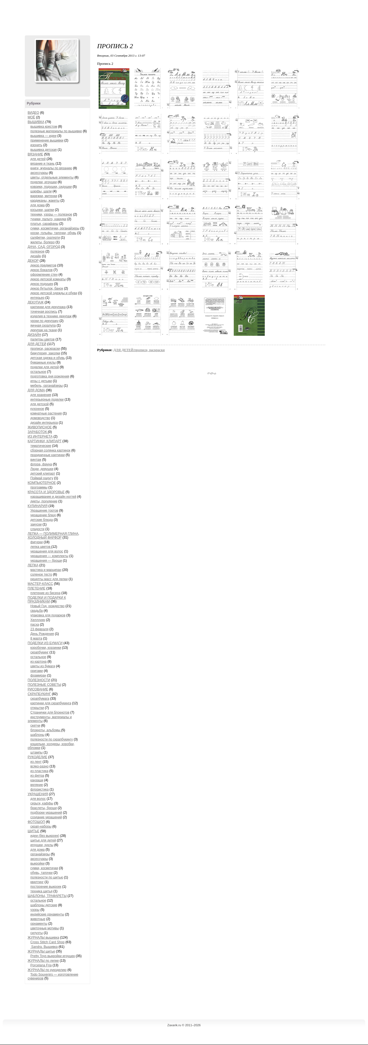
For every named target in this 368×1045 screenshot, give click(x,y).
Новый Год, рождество (48, 606)
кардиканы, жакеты (45, 200)
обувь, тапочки (42, 873)
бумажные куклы (43, 362)
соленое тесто (41, 574)
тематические (41, 446)
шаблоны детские (44, 905)
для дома (38, 205)
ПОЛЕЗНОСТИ (39, 680)
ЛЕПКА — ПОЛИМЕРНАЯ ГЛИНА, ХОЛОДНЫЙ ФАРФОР (54, 535)
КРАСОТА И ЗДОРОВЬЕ (46, 492)
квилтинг (37, 882)
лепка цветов (41, 547)
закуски (36, 524)
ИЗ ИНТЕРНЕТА (40, 436)
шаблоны (38, 735)
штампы (37, 752)
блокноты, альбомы (46, 730)
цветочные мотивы (45, 928)
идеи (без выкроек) (45, 836)
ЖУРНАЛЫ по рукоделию (47, 970)
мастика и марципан (46, 570)
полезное (38, 251)
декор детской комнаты (48, 279)
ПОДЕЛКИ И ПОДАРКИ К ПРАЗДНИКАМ (47, 599)
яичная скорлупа (43, 325)
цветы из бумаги (43, 666)
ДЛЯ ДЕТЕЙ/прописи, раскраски (139, 350)
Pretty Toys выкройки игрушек (53, 956)
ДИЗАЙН (34, 335)
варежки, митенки (44, 196)
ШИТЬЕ (33, 831)
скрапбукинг (40, 652)
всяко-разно (40, 766)
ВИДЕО (33, 113)
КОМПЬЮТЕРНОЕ (42, 483)
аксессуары (39, 173)
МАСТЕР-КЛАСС (40, 584)
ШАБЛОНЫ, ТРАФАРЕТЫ (47, 896)
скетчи (35, 725)
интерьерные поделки (47, 399)
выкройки (38, 863)
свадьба (37, 611)
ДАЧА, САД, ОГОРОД (44, 247)
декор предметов (43, 265)
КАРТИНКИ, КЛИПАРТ (45, 441)
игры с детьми (41, 381)
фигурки (37, 542)
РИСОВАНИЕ (38, 689)
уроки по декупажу (45, 321)
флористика (40, 789)
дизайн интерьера (44, 423)
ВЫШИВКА (36, 122)
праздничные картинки (48, 455)
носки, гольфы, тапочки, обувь (54, 233)
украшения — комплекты (49, 556)
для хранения (41, 395)
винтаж (36, 460)
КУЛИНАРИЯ (38, 506)
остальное (38, 372)
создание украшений (46, 817)
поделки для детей (45, 367)
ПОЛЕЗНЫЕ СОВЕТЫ (44, 685)
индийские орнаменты (47, 914)
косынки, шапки (42, 210)
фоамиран (38, 675)
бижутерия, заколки (45, 353)
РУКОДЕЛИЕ (37, 757)
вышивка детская (44, 150)
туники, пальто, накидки (48, 219)
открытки (37, 708)
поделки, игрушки (44, 182)
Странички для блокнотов (50, 712)
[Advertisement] (184, 16)
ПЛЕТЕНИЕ (36, 588)
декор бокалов (42, 270)
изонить (36, 145)
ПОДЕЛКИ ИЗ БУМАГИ (45, 643)
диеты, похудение (44, 501)
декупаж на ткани (44, 330)
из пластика (39, 771)
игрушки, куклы (42, 845)
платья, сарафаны (45, 224)
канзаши (37, 780)
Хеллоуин (38, 620)
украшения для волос (47, 551)
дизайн (36, 256)
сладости (38, 529)
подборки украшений (46, 813)
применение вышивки (47, 140)
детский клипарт (43, 473)
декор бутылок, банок (47, 288)
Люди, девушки (42, 469)
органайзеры (40, 854)
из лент (36, 762)
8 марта (36, 638)
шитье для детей (43, 840)
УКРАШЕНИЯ (38, 794)
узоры (35, 910)
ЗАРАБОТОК (38, 432)
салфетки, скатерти (45, 237)
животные (38, 919)
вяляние (37, 785)
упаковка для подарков (48, 615)
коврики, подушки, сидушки (51, 187)
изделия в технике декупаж (51, 316)
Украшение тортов (44, 510)
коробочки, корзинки (46, 648)
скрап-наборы (41, 826)
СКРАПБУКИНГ (39, 694)
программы (39, 487)
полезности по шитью (47, 877)
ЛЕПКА (33, 565)
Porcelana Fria (41, 965)
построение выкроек (46, 887)
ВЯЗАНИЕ (35, 154)
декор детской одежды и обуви (54, 293)
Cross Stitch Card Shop (48, 942)
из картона (39, 661)
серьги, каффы (42, 803)
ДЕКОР (33, 261)
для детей (38, 159)
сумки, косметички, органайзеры (55, 228)
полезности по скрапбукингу (52, 739)
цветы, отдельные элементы (52, 177)
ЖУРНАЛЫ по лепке (43, 961)
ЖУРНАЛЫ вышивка (43, 937)
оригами (37, 671)
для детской (40, 404)
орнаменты (39, 924)
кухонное (37, 409)
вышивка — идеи (44, 136)
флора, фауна (41, 464)
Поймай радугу (42, 478)
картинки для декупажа (48, 307)
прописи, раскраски (45, 349)
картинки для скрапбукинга (51, 703)
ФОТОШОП (36, 822)
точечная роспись (44, 312)
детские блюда (42, 520)
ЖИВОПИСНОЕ (40, 427)
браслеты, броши (44, 808)
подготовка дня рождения (50, 376)
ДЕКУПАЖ (36, 302)
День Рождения (42, 634)
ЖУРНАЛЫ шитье (41, 951)
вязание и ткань (43, 163)
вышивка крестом (44, 126)
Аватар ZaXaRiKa (56, 60)
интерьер (38, 298)
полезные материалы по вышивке (56, 131)
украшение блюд (43, 515)
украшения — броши (46, 561)
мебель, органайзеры (47, 386)
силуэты (37, 933)
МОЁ (31, 117)
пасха (35, 624)
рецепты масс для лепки (49, 579)
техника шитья (42, 891)
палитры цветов (43, 339)
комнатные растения (46, 413)
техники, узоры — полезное (51, 214)
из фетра (37, 775)
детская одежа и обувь (48, 358)
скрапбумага (40, 698)
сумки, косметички (44, 868)
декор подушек (42, 284)
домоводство (40, 418)
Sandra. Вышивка (44, 947)
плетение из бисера (45, 593)
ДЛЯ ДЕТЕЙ (37, 344)
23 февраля (39, 629)
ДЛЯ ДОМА (36, 390)
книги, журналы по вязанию (51, 168)
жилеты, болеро (43, 242)
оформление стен (44, 274)
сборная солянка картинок (51, 450)
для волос (38, 799)
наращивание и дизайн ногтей (53, 497)
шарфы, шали (41, 191)
